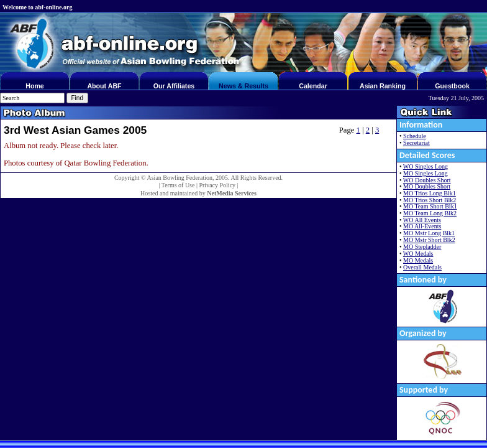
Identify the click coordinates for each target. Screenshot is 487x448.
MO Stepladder (422, 246)
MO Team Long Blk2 (430, 213)
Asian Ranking (383, 86)
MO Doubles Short (426, 186)
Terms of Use (178, 185)
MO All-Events (422, 226)
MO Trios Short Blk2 (429, 200)
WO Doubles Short (427, 180)
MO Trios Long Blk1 (429, 193)
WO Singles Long (425, 166)
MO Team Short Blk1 (430, 206)
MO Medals (418, 260)
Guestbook (452, 86)
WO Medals (418, 253)
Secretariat (416, 142)
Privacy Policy (217, 185)
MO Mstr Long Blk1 (429, 233)
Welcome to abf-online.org (37, 7)
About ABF (104, 86)
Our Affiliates (174, 86)
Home (34, 86)
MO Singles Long (425, 173)
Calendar (313, 86)
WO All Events (422, 220)
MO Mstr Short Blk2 (429, 239)
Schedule (414, 136)
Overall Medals (422, 267)
